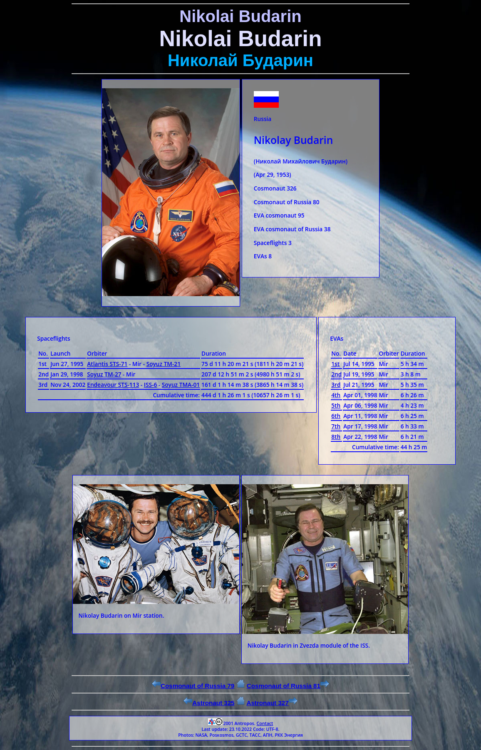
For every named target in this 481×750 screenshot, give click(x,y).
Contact (264, 723)
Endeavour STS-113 (113, 385)
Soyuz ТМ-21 (163, 364)
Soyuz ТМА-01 (181, 385)
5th (335, 405)
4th (335, 395)
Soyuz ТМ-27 (104, 374)
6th (335, 416)
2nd (336, 374)
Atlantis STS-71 (107, 364)
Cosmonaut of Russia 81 (288, 685)
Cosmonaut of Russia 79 (193, 685)
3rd (335, 385)
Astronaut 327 (271, 702)
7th (335, 426)
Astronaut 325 (208, 702)
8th (335, 437)
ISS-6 (150, 385)
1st (335, 364)
